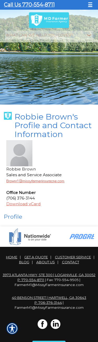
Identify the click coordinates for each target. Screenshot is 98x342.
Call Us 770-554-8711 (29, 5)
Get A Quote (36, 255)
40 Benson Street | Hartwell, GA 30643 (49, 295)
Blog (24, 260)
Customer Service (73, 255)
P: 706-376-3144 (48, 300)
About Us (45, 260)
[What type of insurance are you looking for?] (49, 35)
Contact (70, 260)
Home (11, 255)
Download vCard (23, 201)
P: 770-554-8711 (31, 278)
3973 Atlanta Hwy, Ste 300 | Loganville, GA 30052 (49, 273)
